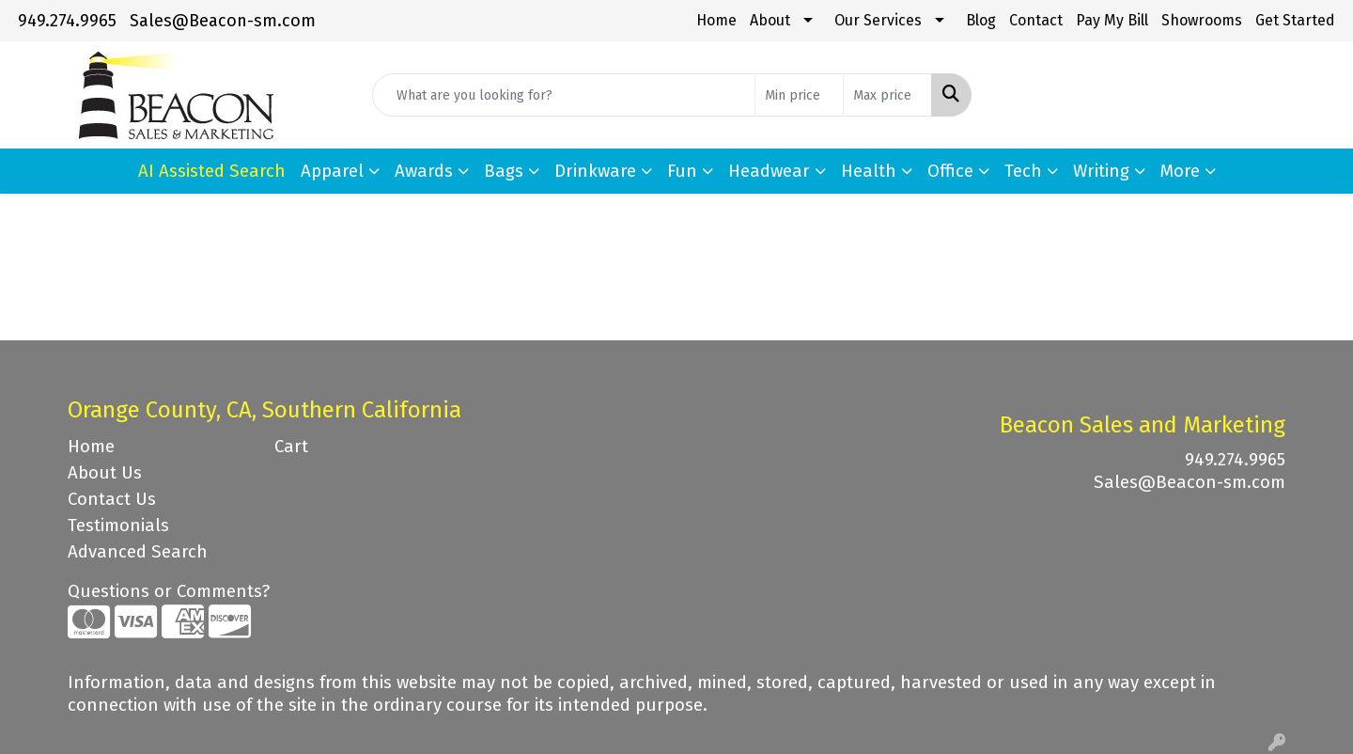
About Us (105, 473)
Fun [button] (682, 171)
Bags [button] (503, 171)
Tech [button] (1023, 171)
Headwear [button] (769, 171)
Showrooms (1201, 20)
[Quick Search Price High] (887, 95)
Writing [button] (1101, 171)
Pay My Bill (1112, 20)
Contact (1036, 20)
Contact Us (112, 499)
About (770, 20)
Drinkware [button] (595, 171)
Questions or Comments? (169, 591)
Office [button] (950, 171)
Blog (981, 20)
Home (716, 20)
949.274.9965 (67, 20)
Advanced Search (138, 552)
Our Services (878, 20)
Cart (291, 446)
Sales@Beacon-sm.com (223, 20)
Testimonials (118, 525)
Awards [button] (424, 171)
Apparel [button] (332, 171)
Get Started (1295, 20)
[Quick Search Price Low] (799, 95)
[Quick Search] (563, 95)
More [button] (1180, 171)
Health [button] (868, 171)
